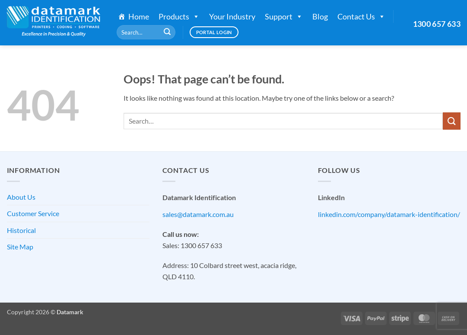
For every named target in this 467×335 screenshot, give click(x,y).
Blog (320, 16)
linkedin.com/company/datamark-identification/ (389, 214)
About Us (21, 197)
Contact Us (361, 16)
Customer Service (33, 213)
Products (179, 16)
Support (284, 16)
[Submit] (167, 32)
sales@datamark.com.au (198, 214)
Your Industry (232, 16)
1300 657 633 (437, 24)
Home (138, 16)
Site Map (20, 246)
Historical (21, 230)
